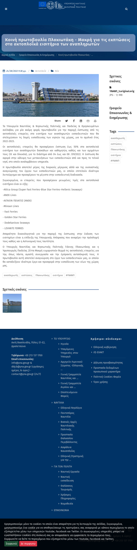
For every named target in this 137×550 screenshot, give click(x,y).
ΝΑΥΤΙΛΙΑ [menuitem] (59, 402)
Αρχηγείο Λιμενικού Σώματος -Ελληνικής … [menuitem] (72, 365)
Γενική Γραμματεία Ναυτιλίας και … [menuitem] (71, 376)
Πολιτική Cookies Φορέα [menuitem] (107, 376)
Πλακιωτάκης (42, 275)
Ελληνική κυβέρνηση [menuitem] (104, 347)
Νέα (57, 71)
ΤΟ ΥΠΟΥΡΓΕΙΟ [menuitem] (62, 338)
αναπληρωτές (11, 275)
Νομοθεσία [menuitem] (67, 503)
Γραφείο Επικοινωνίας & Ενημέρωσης (36, 55)
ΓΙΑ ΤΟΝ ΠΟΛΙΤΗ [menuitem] (63, 466)
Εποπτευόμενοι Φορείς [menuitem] (69, 394)
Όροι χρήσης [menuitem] (100, 382)
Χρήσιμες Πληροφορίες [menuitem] (68, 496)
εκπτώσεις (26, 275)
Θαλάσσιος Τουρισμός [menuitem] (67, 487)
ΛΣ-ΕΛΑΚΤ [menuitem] (98, 352)
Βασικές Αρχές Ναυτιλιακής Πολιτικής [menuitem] (69, 425)
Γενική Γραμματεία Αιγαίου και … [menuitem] (71, 385)
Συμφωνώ (11, 543)
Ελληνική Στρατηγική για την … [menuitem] (72, 458)
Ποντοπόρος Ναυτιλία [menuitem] (67, 415)
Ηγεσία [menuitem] (64, 343)
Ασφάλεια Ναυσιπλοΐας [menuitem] (68, 449)
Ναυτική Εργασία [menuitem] (70, 471)
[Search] (126, 8)
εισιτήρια (58, 275)
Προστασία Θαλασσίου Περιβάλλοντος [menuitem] (69, 438)
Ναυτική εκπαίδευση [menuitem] (67, 478)
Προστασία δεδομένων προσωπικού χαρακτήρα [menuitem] (106, 369)
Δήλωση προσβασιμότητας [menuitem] (108, 362)
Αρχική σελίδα (8, 55)
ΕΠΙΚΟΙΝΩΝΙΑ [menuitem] (61, 510)
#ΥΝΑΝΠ (70, 275)
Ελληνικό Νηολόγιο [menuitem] (71, 407)
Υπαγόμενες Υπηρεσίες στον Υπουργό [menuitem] (69, 353)
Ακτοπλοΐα (40, 71)
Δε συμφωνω (28, 543)
